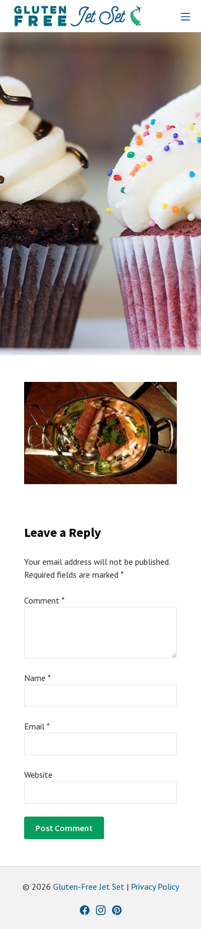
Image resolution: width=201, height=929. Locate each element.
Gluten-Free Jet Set (88, 886)
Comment (44, 600)
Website (38, 774)
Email (37, 726)
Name (37, 677)
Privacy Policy (155, 886)
